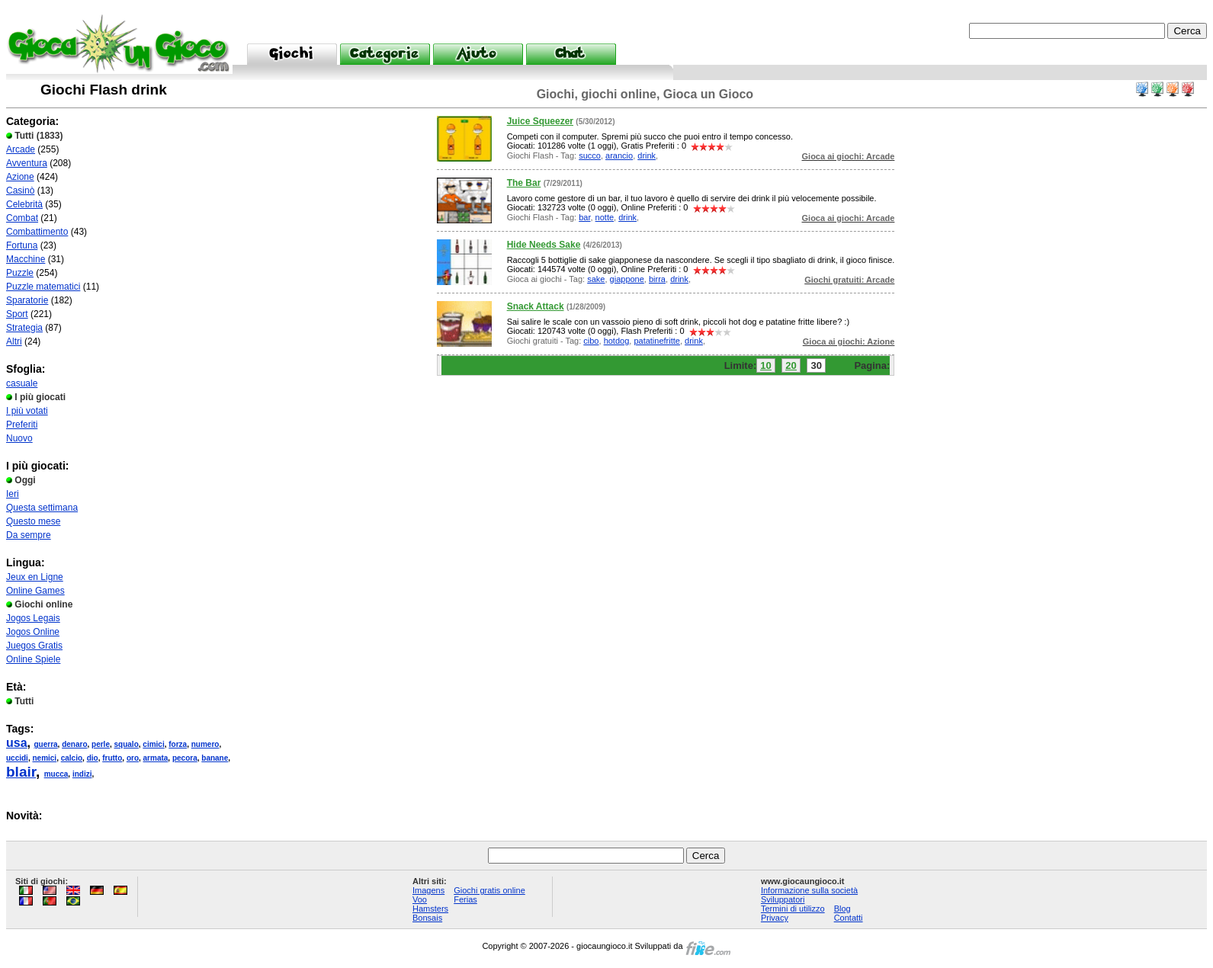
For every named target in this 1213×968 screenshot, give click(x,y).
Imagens (428, 890)
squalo (126, 744)
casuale (21, 383)
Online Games (35, 590)
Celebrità (24, 204)
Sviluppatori (782, 899)
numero (205, 744)
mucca (56, 774)
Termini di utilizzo (793, 908)
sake (596, 279)
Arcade (20, 149)
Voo (419, 899)
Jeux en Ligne (34, 577)
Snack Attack (535, 306)
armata (155, 758)
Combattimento (37, 231)
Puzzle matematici (43, 286)
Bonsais (427, 917)
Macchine (25, 259)
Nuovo (19, 438)
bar (584, 217)
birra (657, 279)
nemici (44, 758)
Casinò (20, 190)
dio (92, 758)
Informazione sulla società (809, 890)
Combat (22, 218)
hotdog (617, 340)
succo (590, 155)
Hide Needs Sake (544, 244)
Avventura (26, 163)
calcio (71, 758)
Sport (17, 314)
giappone (627, 279)
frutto (112, 758)
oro (133, 758)
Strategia (24, 327)
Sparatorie (27, 300)
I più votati (27, 410)
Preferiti (21, 424)
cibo (590, 340)
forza (177, 744)
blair (21, 772)
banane (214, 758)
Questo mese (33, 521)
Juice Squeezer (540, 121)
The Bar (524, 183)
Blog (842, 908)
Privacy (774, 917)
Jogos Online (32, 632)
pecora (184, 758)
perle (100, 744)
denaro (74, 744)
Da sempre (28, 535)
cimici (153, 744)
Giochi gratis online (489, 890)
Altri (14, 341)
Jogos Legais (33, 618)
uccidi (17, 758)
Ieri (12, 494)
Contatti (848, 917)
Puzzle (20, 273)
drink (646, 155)
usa (16, 742)
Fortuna (21, 245)
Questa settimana (42, 507)
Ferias (465, 899)
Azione (20, 176)
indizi (82, 774)
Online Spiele (33, 659)
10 (765, 365)
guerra (45, 744)
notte (604, 217)
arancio (619, 155)
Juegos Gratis (34, 645)
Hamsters (430, 908)
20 (790, 365)
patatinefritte (657, 340)
